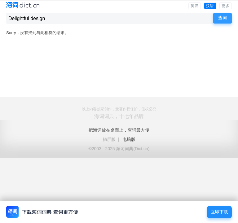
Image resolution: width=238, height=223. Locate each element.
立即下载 (219, 212)
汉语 (210, 6)
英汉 (195, 6)
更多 (226, 6)
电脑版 (128, 139)
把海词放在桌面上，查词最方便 (119, 130)
